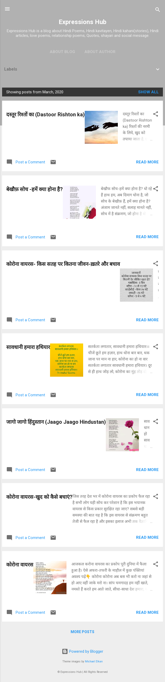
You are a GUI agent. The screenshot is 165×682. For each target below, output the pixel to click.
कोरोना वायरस (19, 564)
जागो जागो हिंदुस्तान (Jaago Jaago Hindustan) (56, 422)
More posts (82, 632)
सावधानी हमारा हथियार (28, 347)
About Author (99, 51)
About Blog (62, 51)
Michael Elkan (94, 661)
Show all (148, 92)
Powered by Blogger (82, 651)
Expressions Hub (82, 22)
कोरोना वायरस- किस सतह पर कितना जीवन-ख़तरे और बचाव (63, 264)
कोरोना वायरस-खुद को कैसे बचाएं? (39, 497)
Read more (147, 162)
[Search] (158, 11)
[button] (155, 115)
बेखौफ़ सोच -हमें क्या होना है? (34, 189)
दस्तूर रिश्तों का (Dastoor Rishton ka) (45, 114)
